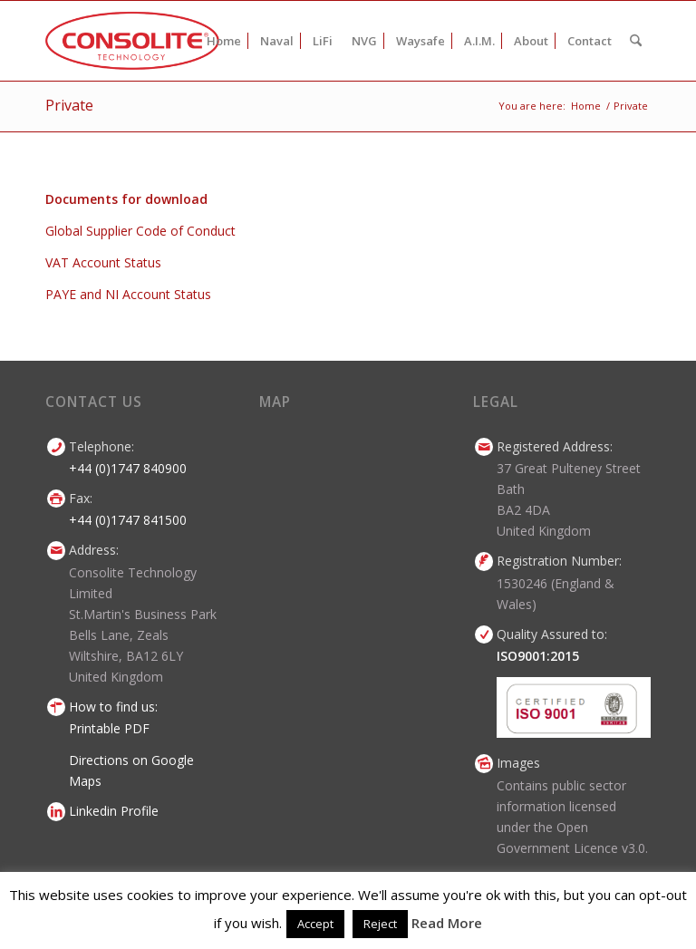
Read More (446, 923)
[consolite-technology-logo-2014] (132, 41)
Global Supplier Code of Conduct (140, 230)
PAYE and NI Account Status (128, 294)
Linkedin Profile (114, 810)
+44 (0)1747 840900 (128, 468)
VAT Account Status (103, 262)
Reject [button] (380, 923)
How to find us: (113, 706)
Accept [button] (315, 923)
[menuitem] (224, 41)
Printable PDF (109, 728)
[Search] (636, 41)
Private (69, 105)
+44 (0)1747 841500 (128, 519)
